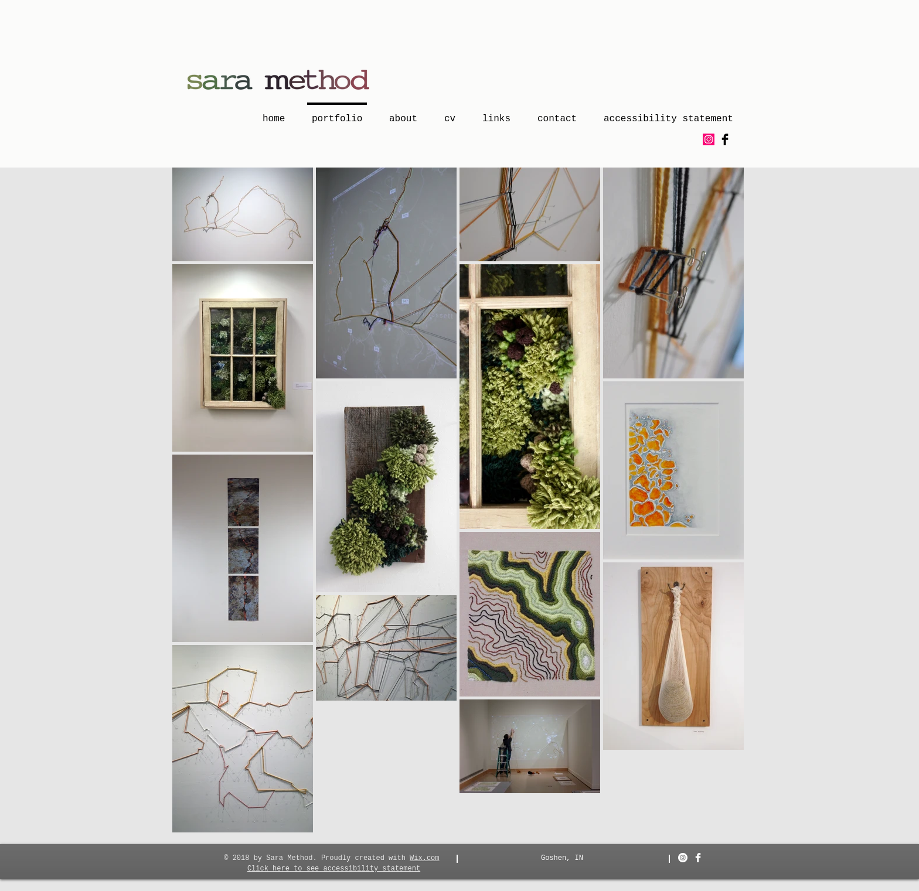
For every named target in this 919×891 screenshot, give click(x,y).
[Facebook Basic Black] (725, 139)
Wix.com (424, 858)
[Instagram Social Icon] (708, 139)
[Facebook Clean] (698, 857)
